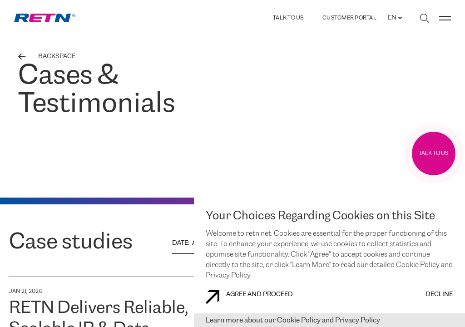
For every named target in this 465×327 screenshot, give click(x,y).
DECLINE (439, 294)
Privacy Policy (357, 320)
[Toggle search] (424, 18)
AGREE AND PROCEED (249, 297)
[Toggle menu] (445, 18)
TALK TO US (288, 17)
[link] (44, 18)
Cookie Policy (299, 320)
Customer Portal (349, 18)
